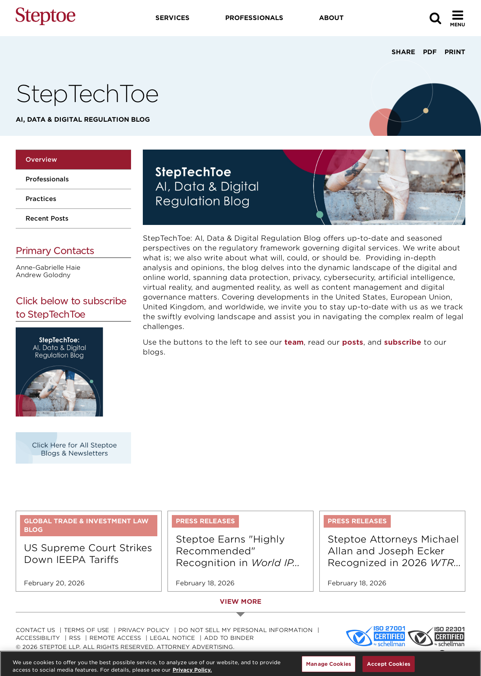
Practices (41, 199)
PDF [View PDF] (430, 52)
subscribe (402, 342)
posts (352, 342)
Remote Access (115, 638)
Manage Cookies (328, 667)
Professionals (47, 179)
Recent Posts (47, 218)
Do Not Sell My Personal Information (246, 630)
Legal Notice (172, 638)
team (294, 342)
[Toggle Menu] (457, 18)
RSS (74, 638)
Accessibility (38, 638)
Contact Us (35, 630)
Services (172, 18)
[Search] (435, 18)
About (331, 18)
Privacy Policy (143, 630)
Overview (41, 159)
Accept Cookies (388, 667)
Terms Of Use (86, 630)
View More (240, 601)
